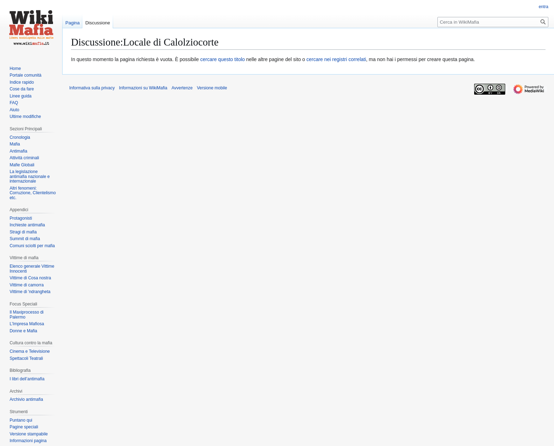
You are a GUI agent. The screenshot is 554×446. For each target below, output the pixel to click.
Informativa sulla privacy (92, 87)
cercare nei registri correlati (336, 59)
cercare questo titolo (222, 59)
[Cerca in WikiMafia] (492, 22)
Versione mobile (212, 87)
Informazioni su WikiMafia (143, 87)
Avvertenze (182, 87)
